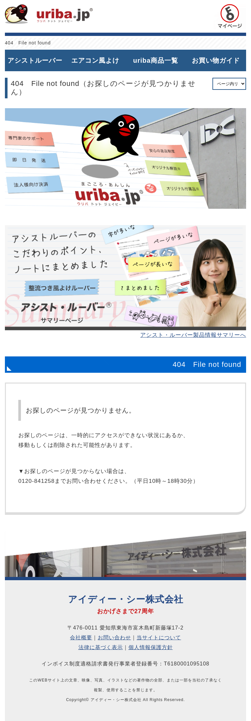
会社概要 (81, 637)
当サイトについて (159, 637)
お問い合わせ (114, 637)
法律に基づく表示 (100, 647)
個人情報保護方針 (150, 647)
